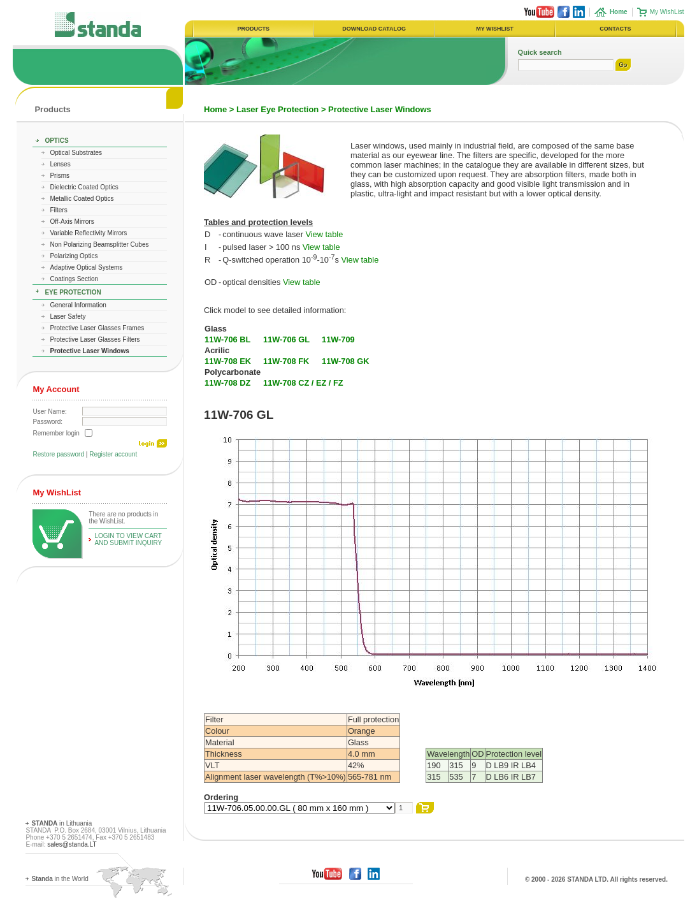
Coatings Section (74, 278)
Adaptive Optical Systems (86, 267)
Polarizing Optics (73, 255)
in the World (59, 878)
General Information (78, 305)
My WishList (667, 11)
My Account (55, 389)
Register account (113, 454)
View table (324, 234)
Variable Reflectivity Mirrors (88, 233)
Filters (58, 210)
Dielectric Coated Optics (84, 187)
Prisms (59, 175)
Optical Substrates (76, 152)
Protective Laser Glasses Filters (95, 339)
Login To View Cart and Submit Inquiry (128, 539)
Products (52, 109)
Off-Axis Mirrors (72, 221)
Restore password (58, 454)
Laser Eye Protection (277, 109)
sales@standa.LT (71, 844)
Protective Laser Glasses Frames (97, 328)
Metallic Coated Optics (81, 198)
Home (215, 109)
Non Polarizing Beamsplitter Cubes (99, 244)
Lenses (60, 164)
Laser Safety (67, 316)
